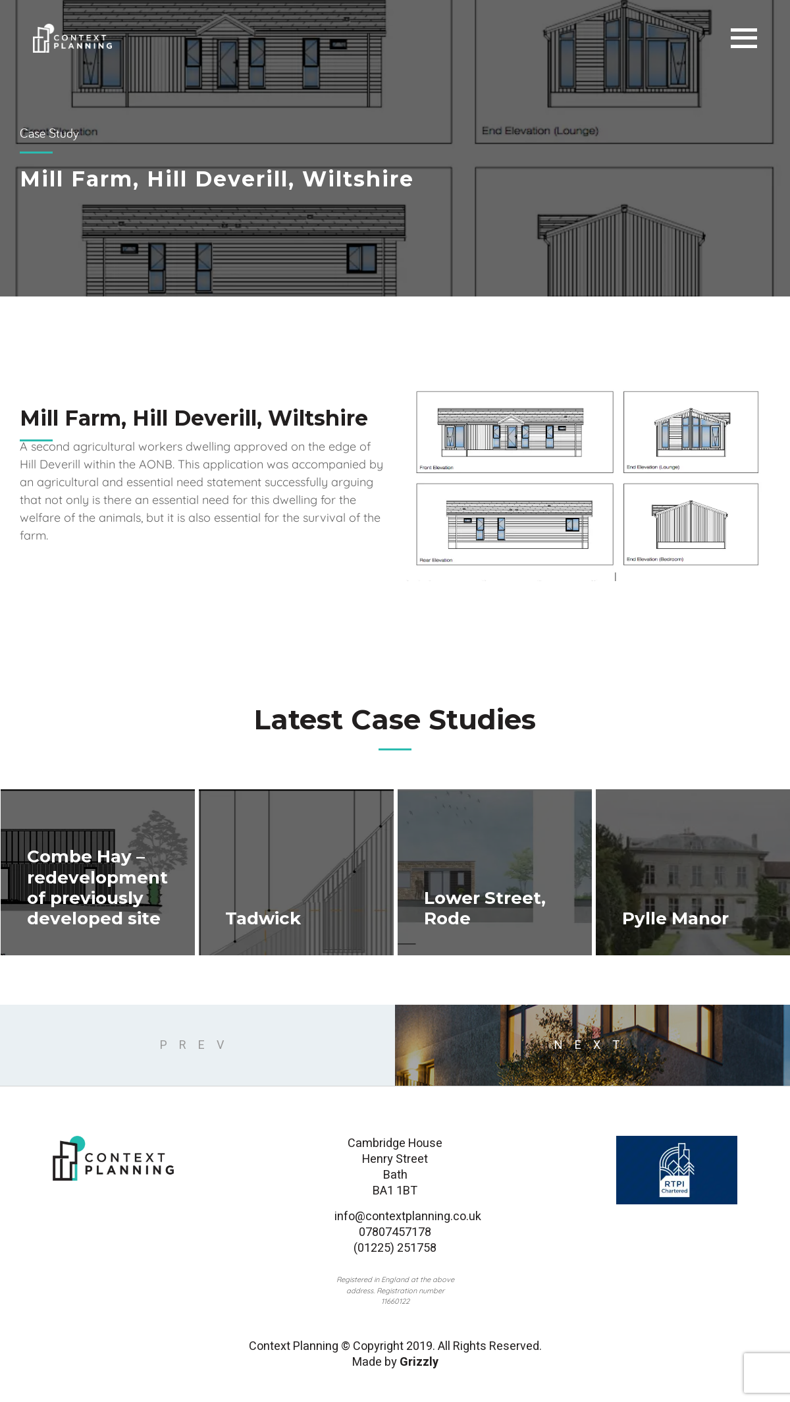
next (592, 1045)
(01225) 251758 (395, 1248)
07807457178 (395, 1233)
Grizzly (419, 1362)
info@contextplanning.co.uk (395, 1217)
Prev (198, 1045)
